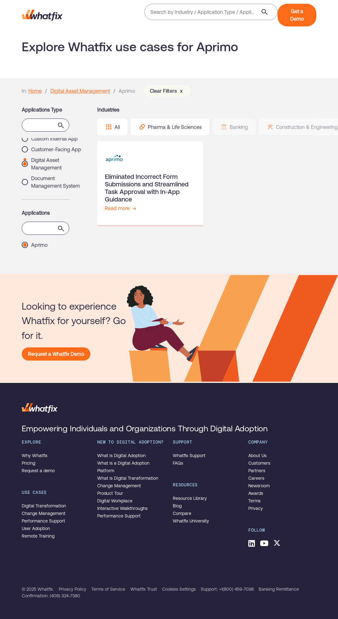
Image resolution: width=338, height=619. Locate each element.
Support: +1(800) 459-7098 (227, 589)
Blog (177, 505)
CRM (36, 186)
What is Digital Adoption (121, 455)
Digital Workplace (114, 500)
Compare (182, 513)
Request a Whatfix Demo (56, 354)
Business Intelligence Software (54, 150)
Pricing (28, 463)
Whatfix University (191, 520)
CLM (36, 165)
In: (24, 91)
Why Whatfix (35, 455)
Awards (255, 493)
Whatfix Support (189, 455)
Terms (254, 500)
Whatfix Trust (143, 589)
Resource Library (190, 498)
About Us (257, 455)
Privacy (255, 508)
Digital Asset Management (80, 91)
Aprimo (39, 245)
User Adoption (36, 528)
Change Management (43, 513)
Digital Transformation (44, 505)
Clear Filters (167, 91)
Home (35, 91)
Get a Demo (297, 15)
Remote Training (38, 536)
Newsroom (259, 485)
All (112, 127)
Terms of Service (108, 589)
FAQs (178, 463)
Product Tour (110, 493)
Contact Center (48, 176)
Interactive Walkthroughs (122, 508)
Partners (256, 470)
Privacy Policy (72, 589)
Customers (259, 463)
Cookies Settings (179, 589)
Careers (256, 478)
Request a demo (38, 470)
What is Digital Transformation (127, 478)
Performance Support (43, 520)
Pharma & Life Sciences (170, 127)
